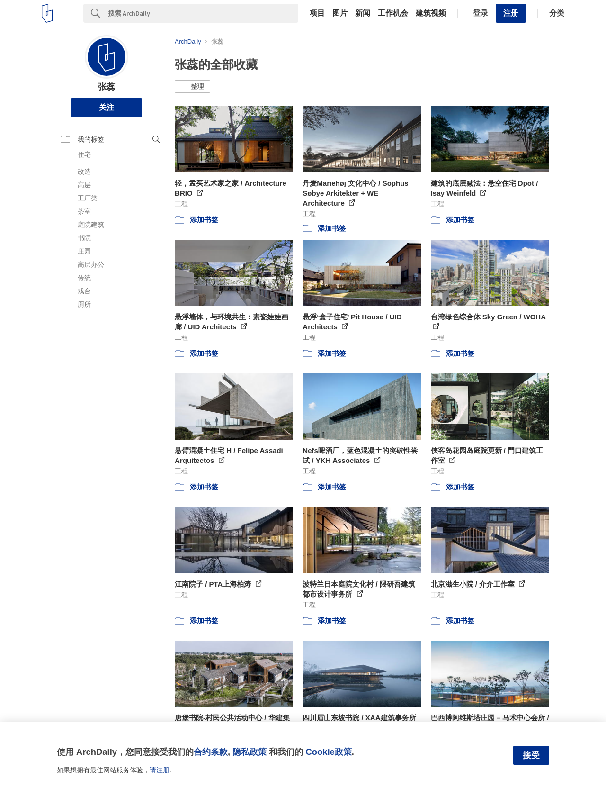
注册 (510, 13)
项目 (317, 13)
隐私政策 (249, 752)
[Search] (203, 13)
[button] (192, 86)
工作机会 (393, 13)
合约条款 (211, 752)
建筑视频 (431, 13)
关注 (106, 107)
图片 (340, 13)
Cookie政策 (328, 752)
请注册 (159, 770)
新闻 (362, 13)
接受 (531, 755)
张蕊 (106, 86)
